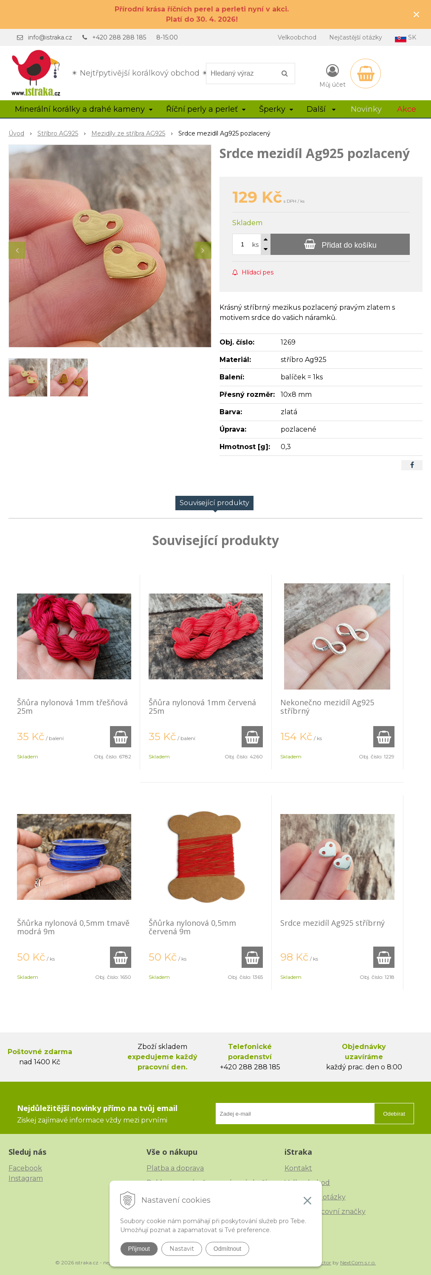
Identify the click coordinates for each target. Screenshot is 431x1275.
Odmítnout (227, 1248)
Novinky (366, 109)
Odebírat (394, 1114)
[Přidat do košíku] (340, 244)
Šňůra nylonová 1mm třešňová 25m (72, 706)
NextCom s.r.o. (358, 1262)
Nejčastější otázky (355, 37)
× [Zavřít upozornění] (416, 14)
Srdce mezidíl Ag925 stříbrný (332, 923)
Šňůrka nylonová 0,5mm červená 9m (192, 927)
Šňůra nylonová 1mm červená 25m (202, 706)
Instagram (25, 1178)
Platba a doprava (175, 1168)
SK (405, 38)
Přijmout (139, 1248)
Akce (406, 109)
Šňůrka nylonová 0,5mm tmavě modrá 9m (73, 927)
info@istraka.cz (50, 37)
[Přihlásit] (332, 75)
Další (321, 109)
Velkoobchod (297, 37)
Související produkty (214, 503)
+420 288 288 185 (119, 37)
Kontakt (298, 1168)
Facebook (25, 1168)
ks (255, 245)
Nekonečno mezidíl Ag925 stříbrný (327, 706)
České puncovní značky (325, 1211)
